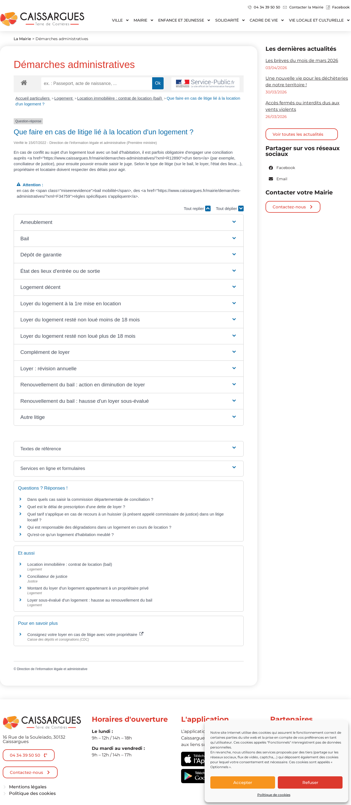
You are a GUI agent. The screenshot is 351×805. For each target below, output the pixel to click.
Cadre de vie (267, 20)
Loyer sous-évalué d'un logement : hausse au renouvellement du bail (89, 600)
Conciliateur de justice (47, 576)
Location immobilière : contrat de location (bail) (120, 98)
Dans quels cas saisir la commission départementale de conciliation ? (90, 499)
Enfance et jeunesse (184, 20)
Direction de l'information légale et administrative (52, 669)
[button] (128, 222)
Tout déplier (230, 208)
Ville (120, 20)
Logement (64, 98)
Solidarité (230, 20)
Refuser (310, 782)
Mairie (144, 20)
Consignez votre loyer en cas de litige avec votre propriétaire (85, 634)
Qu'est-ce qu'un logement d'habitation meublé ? (70, 534)
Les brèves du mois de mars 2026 (302, 60)
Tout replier (197, 208)
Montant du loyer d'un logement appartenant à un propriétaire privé (88, 588)
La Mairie (22, 38)
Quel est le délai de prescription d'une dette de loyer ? (76, 506)
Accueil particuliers (33, 98)
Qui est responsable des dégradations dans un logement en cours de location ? (99, 527)
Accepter (242, 782)
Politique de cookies (273, 795)
